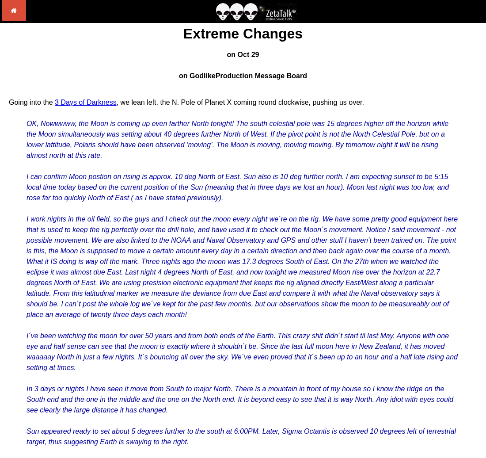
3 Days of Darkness (86, 102)
